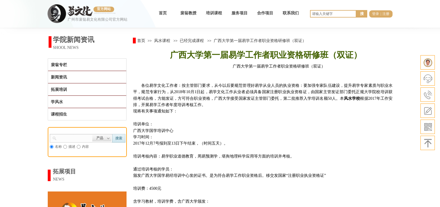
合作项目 (265, 13)
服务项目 (240, 13)
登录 (375, 14)
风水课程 (162, 40)
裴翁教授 (188, 13)
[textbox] (74, 137)
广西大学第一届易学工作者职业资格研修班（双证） (260, 40)
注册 (385, 14)
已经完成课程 (192, 40)
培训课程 (214, 13)
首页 (163, 13)
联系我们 (291, 13)
